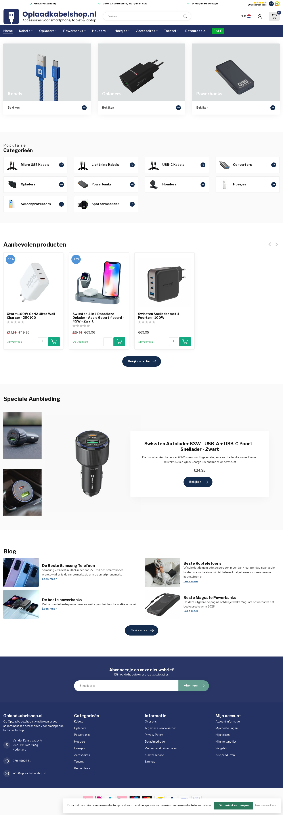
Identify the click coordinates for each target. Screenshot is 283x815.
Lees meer (49, 579)
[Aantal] (42, 341)
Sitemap (150, 762)
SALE (218, 31)
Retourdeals (195, 31)
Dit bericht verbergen (234, 805)
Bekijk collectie (142, 361)
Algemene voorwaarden (160, 728)
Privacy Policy (154, 735)
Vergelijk (221, 748)
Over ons (151, 722)
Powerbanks (73, 31)
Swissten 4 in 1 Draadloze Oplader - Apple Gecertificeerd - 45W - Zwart (98, 317)
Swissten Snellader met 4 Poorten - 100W (159, 315)
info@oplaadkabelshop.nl (29, 773)
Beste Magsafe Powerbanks (210, 597)
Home (8, 31)
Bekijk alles (142, 630)
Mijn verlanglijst (226, 742)
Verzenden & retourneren (161, 748)
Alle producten (225, 755)
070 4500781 (22, 761)
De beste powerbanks (62, 600)
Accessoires (145, 31)
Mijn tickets (223, 735)
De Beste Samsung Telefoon (68, 565)
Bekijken (198, 482)
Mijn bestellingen (227, 728)
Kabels (24, 31)
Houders (99, 31)
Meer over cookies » (265, 805)
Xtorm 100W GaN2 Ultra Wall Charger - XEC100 (31, 315)
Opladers (46, 31)
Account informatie (228, 722)
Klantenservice (154, 755)
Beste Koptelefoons (203, 563)
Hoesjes (121, 31)
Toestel (170, 31)
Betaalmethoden (155, 742)
